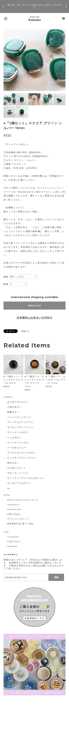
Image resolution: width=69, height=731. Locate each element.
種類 (5, 277)
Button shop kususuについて (22, 500)
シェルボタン (14, 437)
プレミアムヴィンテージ (20, 422)
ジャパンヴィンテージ (19, 417)
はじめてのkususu (17, 401)
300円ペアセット (16, 468)
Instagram (13, 536)
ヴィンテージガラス (18, 432)
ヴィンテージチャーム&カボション (26, 478)
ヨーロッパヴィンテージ (20, 427)
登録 (56, 577)
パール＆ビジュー (16, 447)
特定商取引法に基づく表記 (20, 523)
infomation (13, 504)
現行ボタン (13, 462)
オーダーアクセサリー (19, 483)
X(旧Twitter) (14, 541)
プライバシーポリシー (18, 519)
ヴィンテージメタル (18, 442)
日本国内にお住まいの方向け (34, 317)
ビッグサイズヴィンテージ (21, 457)
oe (8, 488)
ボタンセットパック (18, 472)
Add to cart (34, 305)
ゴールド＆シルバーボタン (21, 452)
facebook (12, 546)
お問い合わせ (13, 514)
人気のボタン (14, 407)
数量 (5, 284)
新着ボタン (13, 412)
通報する (25, 331)
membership (14, 509)
